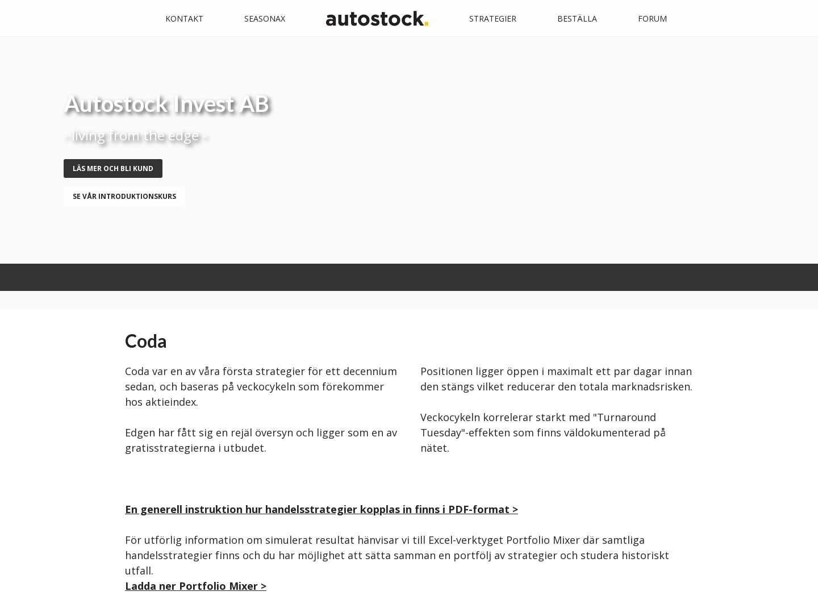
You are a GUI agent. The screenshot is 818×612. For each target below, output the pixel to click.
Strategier (492, 18)
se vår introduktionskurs (124, 196)
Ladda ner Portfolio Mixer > (195, 586)
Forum (652, 18)
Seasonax (264, 18)
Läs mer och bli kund (113, 168)
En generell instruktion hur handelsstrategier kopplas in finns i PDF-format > (321, 509)
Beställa (577, 18)
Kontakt (184, 18)
